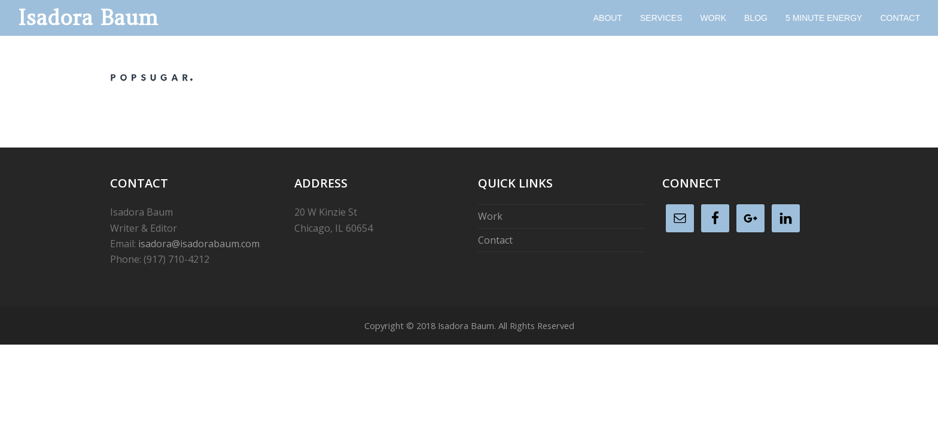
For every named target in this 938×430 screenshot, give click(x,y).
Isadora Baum (88, 17)
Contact (495, 240)
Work (490, 216)
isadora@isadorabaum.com (199, 243)
